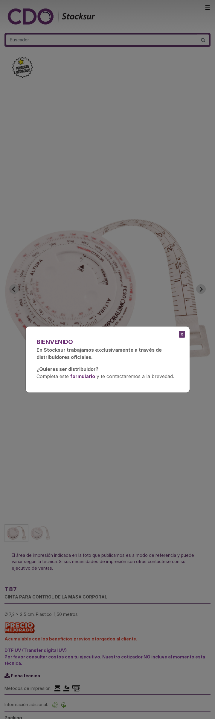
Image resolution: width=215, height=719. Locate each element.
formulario (82, 376)
